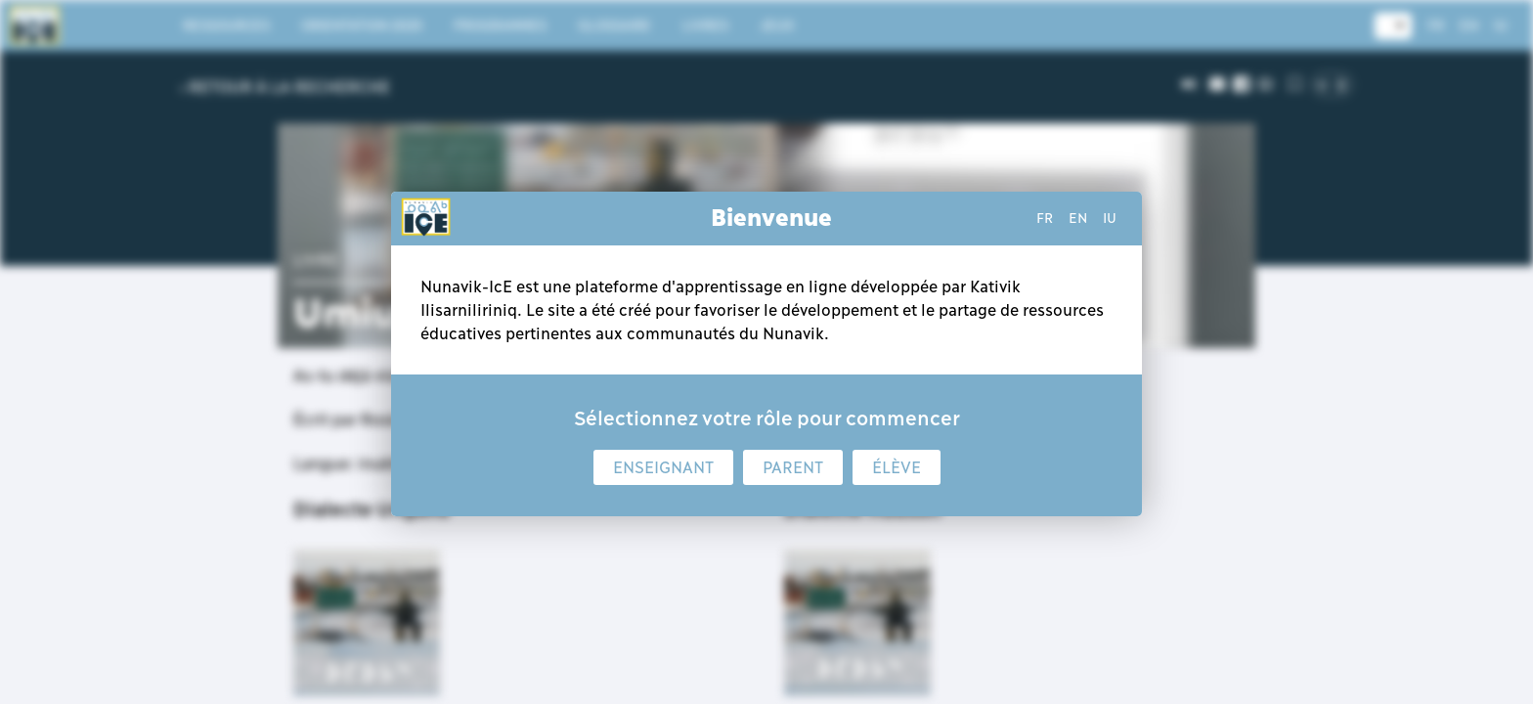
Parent (793, 467)
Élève (896, 467)
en (1078, 218)
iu (1110, 218)
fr (1044, 218)
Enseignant (663, 467)
